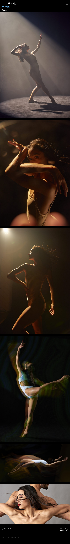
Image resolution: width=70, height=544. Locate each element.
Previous (6, 529)
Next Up (64, 529)
